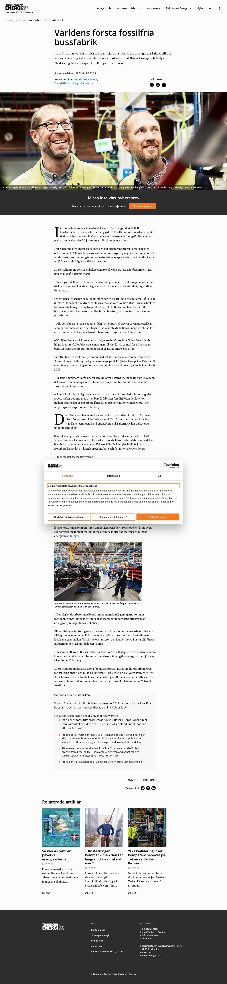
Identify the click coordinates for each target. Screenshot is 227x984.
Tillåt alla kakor (157, 517)
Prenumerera (142, 206)
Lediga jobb (103, 8)
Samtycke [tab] (67, 475)
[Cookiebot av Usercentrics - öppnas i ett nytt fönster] (165, 465)
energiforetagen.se (150, 955)
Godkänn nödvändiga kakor (69, 517)
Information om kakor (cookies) (107, 951)
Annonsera (153, 8)
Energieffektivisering (66, 83)
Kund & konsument (86, 79)
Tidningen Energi (178, 8)
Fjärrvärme (86, 83)
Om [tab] (160, 475)
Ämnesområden (128, 8)
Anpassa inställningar (113, 517)
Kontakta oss (98, 929)
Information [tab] (113, 475)
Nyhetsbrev (204, 8)
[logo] (19, 8)
